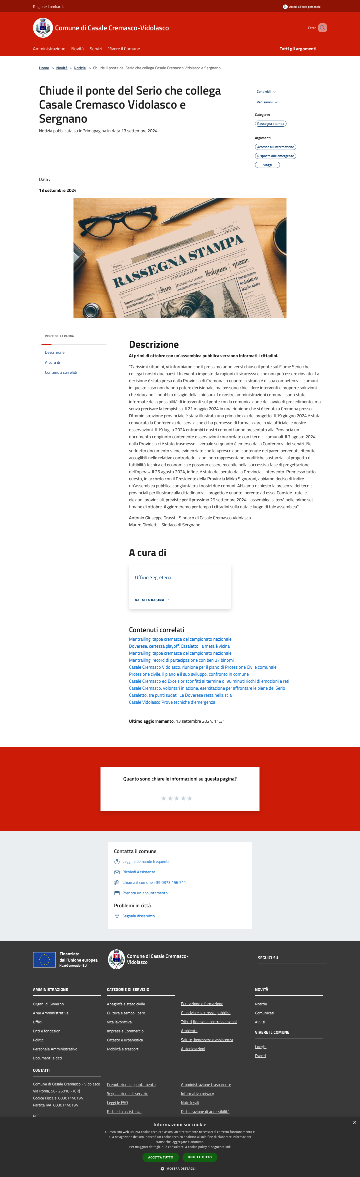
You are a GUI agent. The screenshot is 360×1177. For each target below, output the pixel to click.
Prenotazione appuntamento (131, 1084)
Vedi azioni (268, 102)
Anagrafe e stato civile (126, 1004)
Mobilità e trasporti (123, 1049)
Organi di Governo (48, 1004)
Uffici (37, 1022)
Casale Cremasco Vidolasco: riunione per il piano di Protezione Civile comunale (202, 667)
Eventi (260, 1056)
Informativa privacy (197, 1093)
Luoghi (260, 1047)
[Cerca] (321, 28)
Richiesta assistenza (124, 1111)
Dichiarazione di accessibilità (205, 1111)
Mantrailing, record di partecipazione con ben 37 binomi (181, 660)
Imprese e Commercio (125, 1031)
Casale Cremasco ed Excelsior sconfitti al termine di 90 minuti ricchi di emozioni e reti (209, 681)
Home (44, 68)
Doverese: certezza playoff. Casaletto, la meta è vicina (179, 646)
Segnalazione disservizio (127, 1093)
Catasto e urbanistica (125, 1040)
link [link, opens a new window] (228, 1147)
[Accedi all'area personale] (301, 7)
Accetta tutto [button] (160, 1157)
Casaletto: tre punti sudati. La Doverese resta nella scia (180, 695)
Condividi (267, 92)
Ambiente (189, 1031)
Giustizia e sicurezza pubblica (205, 1013)
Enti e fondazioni (47, 1031)
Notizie (80, 68)
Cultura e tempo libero (126, 1013)
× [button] (354, 1122)
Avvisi (260, 1022)
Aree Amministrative (50, 1013)
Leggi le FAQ (117, 1102)
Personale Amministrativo (55, 1049)
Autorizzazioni (193, 1049)
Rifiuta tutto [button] (200, 1157)
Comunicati (264, 1013)
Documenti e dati (47, 1058)
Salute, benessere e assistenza (207, 1040)
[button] (180, 1168)
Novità (62, 68)
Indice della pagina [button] (59, 336)
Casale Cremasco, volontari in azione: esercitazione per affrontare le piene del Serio (207, 688)
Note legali (190, 1102)
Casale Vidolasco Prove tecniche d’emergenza (172, 702)
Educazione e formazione (202, 1004)
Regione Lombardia (49, 7)
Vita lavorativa (119, 1022)
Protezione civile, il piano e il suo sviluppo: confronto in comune (189, 674)
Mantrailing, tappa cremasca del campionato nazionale (180, 639)
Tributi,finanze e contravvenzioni (209, 1022)
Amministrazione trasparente (206, 1084)
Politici (38, 1040)
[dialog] (180, 1147)
